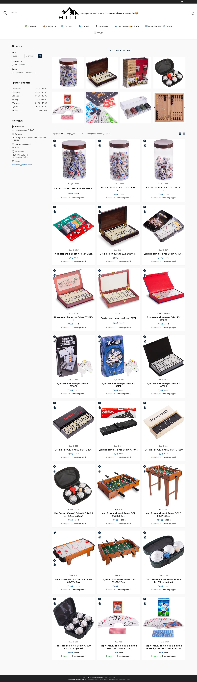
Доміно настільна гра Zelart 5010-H (118, 254)
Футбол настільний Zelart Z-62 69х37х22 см (118, 581)
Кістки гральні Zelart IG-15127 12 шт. (74, 254)
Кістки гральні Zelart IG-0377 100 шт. (118, 189)
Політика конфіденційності (119, 679)
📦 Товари (48, 26)
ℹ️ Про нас (66, 26)
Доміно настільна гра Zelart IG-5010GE (163, 318)
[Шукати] (5, 13)
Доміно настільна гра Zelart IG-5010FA (73, 385)
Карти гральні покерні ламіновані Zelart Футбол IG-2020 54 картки (163, 647)
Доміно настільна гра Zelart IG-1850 (163, 450)
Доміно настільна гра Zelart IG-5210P (118, 385)
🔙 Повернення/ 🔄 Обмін (158, 26)
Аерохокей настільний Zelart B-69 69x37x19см (73, 581)
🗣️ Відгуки (84, 26)
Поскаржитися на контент (97, 679)
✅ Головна (30, 26)
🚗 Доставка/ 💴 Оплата (127, 26)
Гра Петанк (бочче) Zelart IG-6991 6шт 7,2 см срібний (74, 647)
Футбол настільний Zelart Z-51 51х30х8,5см (118, 514)
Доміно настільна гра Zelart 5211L (118, 318)
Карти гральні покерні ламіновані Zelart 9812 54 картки (118, 647)
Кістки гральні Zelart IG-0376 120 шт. (163, 189)
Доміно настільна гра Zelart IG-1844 (118, 450)
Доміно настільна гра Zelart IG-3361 (74, 450)
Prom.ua (112, 677)
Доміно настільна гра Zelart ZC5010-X (73, 318)
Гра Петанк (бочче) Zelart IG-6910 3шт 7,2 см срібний (163, 581)
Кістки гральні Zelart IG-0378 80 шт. (73, 188)
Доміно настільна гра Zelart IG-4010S (163, 385)
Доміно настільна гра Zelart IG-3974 (163, 254)
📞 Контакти (102, 26)
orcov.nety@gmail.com (22, 165)
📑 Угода (98, 32)
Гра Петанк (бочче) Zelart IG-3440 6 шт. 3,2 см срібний (73, 514)
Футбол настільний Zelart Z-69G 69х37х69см (163, 514)
